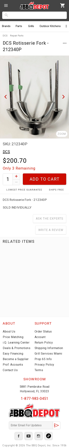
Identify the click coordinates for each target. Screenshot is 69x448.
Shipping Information (49, 348)
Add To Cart (45, 179)
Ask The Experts (49, 218)
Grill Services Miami (48, 353)
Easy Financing (13, 353)
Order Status (43, 331)
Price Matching (13, 337)
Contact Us (10, 370)
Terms (39, 370)
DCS (6, 152)
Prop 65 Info (43, 359)
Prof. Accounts (13, 364)
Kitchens (50, 26)
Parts (19, 26)
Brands (6, 26)
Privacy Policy (44, 364)
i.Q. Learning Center (16, 342)
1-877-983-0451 (34, 398)
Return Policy (44, 342)
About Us (9, 331)
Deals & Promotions (16, 348)
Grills (31, 26)
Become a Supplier (16, 359)
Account (40, 337)
